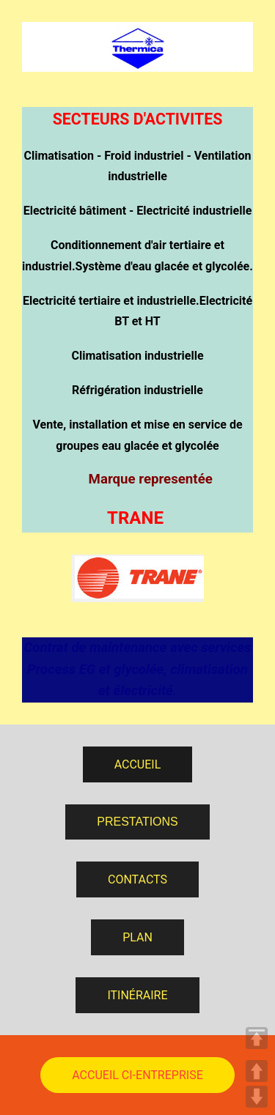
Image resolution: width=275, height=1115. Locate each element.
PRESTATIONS (137, 821)
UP (257, 1071)
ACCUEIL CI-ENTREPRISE (137, 1075)
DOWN (257, 1097)
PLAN (137, 937)
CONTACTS (137, 879)
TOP (257, 1038)
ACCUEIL (137, 764)
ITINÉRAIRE (137, 995)
